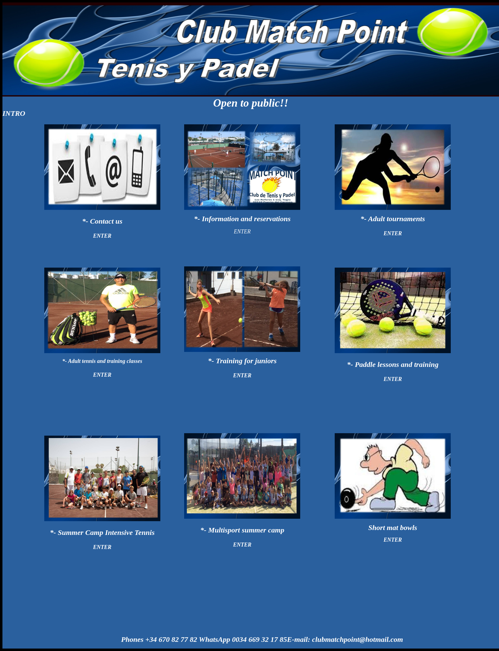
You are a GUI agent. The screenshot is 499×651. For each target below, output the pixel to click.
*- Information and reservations (242, 219)
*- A (102, 361)
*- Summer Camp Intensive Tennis (102, 532)
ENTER (102, 236)
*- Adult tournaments (392, 219)
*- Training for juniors (242, 361)
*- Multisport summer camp (242, 530)
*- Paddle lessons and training (393, 364)
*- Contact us (102, 221)
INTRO (13, 113)
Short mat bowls (392, 528)
